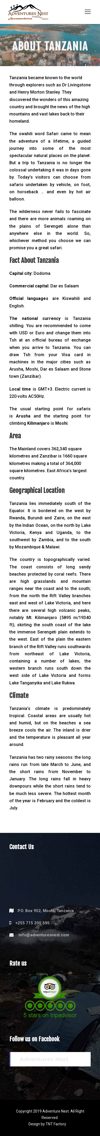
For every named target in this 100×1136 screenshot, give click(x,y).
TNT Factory (56, 1124)
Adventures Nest (44, 1059)
